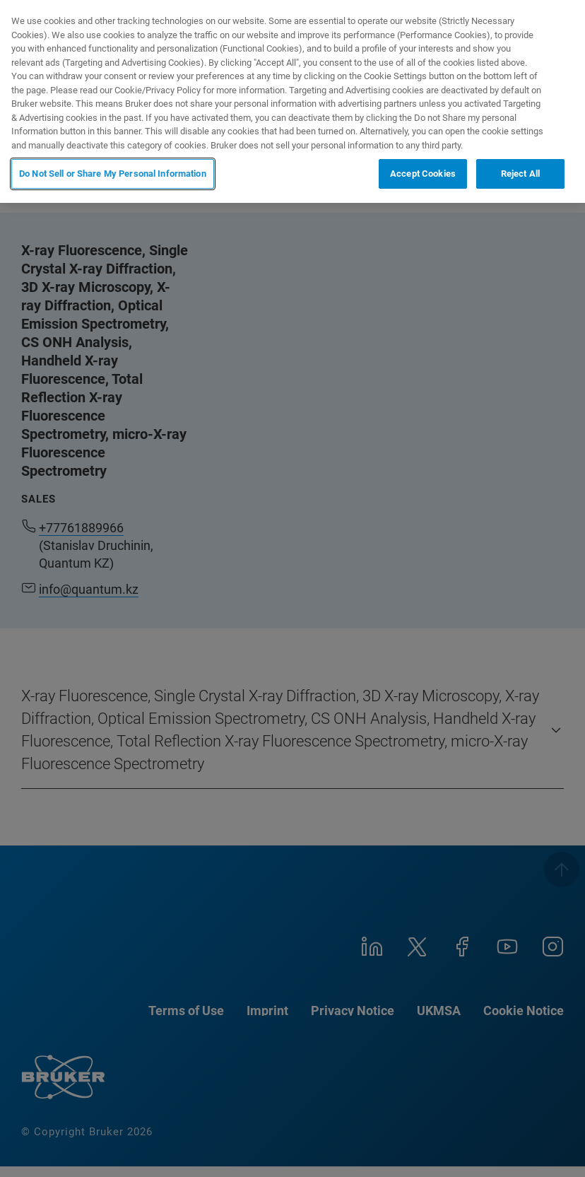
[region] (292, 101)
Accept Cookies (423, 173)
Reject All (520, 173)
